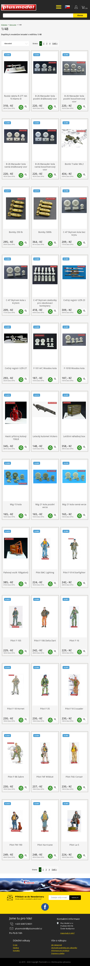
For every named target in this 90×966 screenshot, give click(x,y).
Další (54, 43)
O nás (15, 945)
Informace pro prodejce (60, 950)
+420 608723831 (23, 923)
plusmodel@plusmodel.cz (28, 928)
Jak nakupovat (56, 945)
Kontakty (16, 950)
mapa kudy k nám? (67, 933)
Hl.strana (4, 25)
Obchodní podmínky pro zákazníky (64, 948)
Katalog (16, 948)
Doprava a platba (57, 953)
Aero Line (12, 25)
